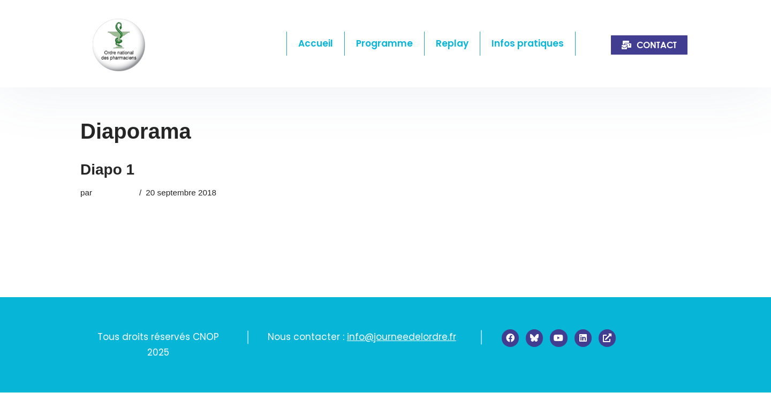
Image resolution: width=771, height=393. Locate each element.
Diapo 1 (107, 169)
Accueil (315, 43)
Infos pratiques (528, 43)
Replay (452, 43)
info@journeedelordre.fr (401, 336)
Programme (384, 43)
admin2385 (114, 192)
